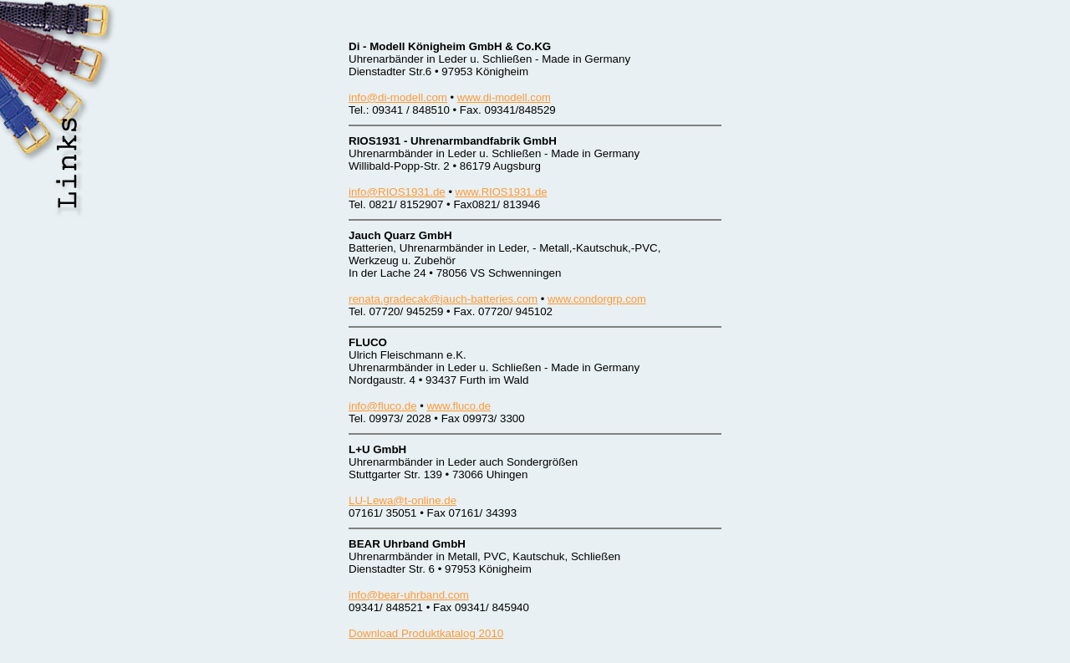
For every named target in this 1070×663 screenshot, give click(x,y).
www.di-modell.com (504, 97)
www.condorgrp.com (597, 299)
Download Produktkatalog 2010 (426, 633)
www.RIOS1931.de (502, 192)
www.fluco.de (458, 406)
